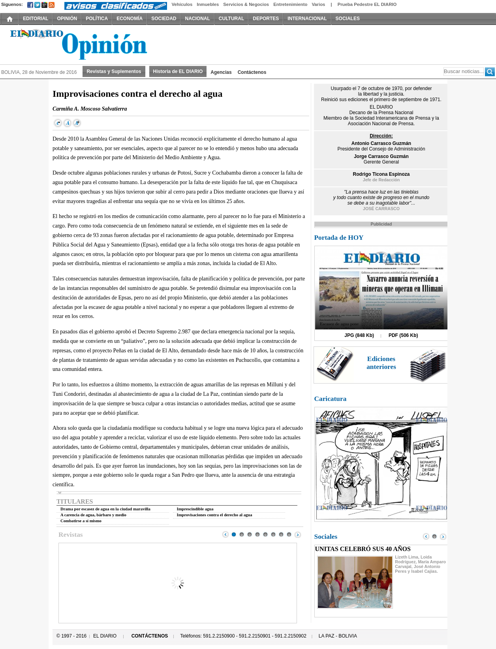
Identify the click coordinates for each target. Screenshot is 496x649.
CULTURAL (231, 18)
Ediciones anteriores (381, 363)
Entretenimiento (290, 4)
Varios (318, 4)
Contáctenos (252, 72)
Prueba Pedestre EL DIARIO (367, 4)
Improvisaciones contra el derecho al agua (214, 515)
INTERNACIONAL (307, 18)
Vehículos (181, 4)
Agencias (220, 72)
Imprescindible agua (195, 509)
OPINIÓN (67, 18)
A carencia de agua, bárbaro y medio (93, 515)
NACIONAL (197, 18)
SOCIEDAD (163, 18)
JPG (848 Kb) (359, 335)
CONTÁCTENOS (150, 636)
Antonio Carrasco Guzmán (381, 143)
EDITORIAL (35, 18)
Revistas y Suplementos (113, 71)
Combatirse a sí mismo (80, 521)
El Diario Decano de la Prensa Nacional (90, 44)
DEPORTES (266, 18)
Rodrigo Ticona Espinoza (381, 174)
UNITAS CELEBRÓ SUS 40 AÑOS (363, 549)
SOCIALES (348, 18)
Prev (225, 534)
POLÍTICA (97, 18)
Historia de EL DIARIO (178, 71)
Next (297, 534)
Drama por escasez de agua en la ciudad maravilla (105, 509)
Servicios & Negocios (246, 4)
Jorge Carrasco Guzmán (381, 156)
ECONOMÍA (129, 18)
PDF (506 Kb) (403, 335)
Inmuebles (208, 4)
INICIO (10, 18)
